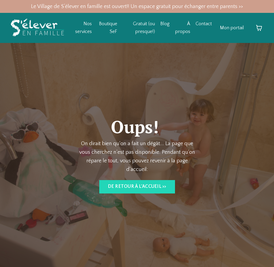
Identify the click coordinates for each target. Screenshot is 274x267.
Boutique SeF (108, 27)
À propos (182, 27)
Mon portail (232, 28)
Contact (204, 24)
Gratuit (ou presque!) (144, 27)
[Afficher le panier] (259, 28)
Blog (165, 24)
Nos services (83, 27)
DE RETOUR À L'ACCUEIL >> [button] (137, 186)
